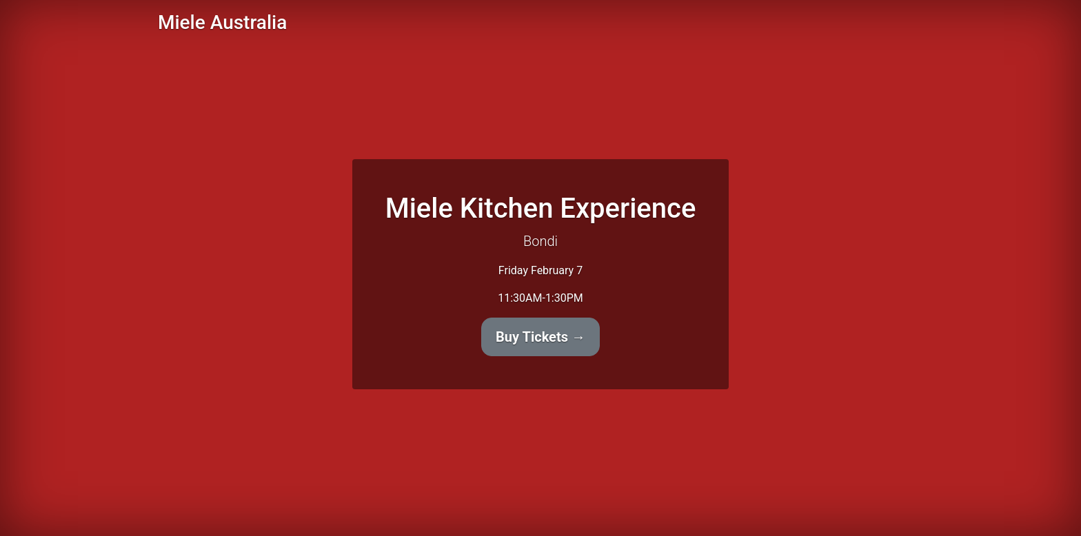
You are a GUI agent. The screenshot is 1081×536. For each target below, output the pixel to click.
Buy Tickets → (540, 337)
